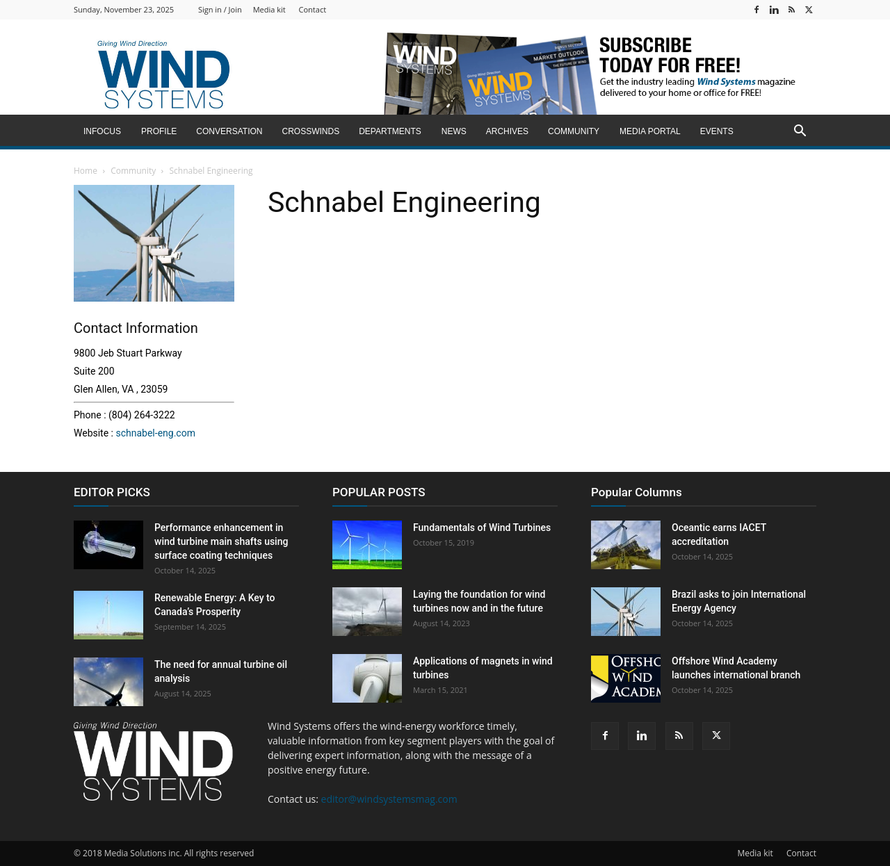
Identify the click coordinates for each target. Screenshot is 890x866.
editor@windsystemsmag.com (389, 799)
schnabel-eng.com (155, 433)
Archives (507, 131)
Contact (313, 9)
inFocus (102, 131)
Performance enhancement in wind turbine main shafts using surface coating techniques (221, 541)
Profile (159, 131)
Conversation (229, 131)
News (454, 131)
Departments (390, 131)
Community (573, 131)
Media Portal (650, 131)
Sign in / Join (220, 9)
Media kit (269, 9)
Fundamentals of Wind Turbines (482, 527)
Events (717, 131)
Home (85, 171)
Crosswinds (310, 131)
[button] (799, 132)
